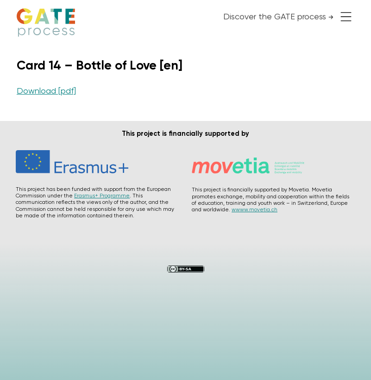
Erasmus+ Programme (102, 195)
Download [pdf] (46, 90)
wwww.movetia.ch (254, 209)
